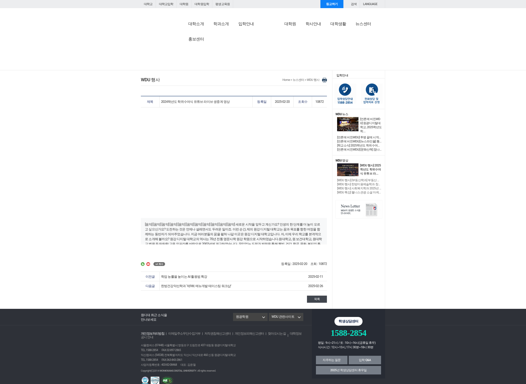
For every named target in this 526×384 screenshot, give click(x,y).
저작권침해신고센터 (213, 336)
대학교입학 (165, 4)
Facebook (175, 320)
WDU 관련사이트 (282, 319)
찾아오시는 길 (268, 336)
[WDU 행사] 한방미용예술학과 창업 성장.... (359, 187)
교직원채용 (189, 48)
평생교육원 (219, 4)
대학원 (182, 4)
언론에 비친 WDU (236, 32)
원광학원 (242, 319)
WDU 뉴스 (273, 32)
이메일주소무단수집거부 (181, 336)
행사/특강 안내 (317, 38)
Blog (185, 320)
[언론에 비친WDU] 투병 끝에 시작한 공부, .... (359, 140)
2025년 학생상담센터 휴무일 (348, 373)
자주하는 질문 (331, 363)
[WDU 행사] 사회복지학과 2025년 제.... (359, 191)
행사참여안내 (317, 32)
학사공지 (187, 43)
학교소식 (271, 38)
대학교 (148, 4)
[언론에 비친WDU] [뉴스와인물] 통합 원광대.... (359, 144)
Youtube (195, 320)
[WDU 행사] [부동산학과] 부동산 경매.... (359, 183)
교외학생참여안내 (319, 43)
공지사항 (188, 32)
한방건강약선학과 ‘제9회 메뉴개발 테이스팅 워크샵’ (194, 289)
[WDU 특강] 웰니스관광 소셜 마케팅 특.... (359, 195)
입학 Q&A (365, 363)
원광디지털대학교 (163, 17)
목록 (317, 302)
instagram (204, 320)
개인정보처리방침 (152, 336)
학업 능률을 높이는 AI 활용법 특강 (183, 279)
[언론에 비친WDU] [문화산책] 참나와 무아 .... (359, 152)
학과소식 (271, 43)
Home (287, 83)
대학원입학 (199, 4)
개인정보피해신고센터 (242, 336)
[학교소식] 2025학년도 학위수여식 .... (359, 148)
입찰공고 (187, 53)
